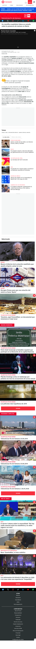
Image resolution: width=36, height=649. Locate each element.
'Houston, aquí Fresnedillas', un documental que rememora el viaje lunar (18, 304)
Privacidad (18, 632)
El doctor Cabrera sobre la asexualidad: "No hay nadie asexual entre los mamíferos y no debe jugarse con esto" (18, 510)
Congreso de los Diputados (18, 184)
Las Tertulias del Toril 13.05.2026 (6, 161)
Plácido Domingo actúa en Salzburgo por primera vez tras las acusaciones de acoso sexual (18, 364)
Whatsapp (33, 20)
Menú (34, 2)
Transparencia (18, 615)
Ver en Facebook (3, 590)
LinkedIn (23, 20)
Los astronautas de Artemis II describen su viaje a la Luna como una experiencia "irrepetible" (18, 564)
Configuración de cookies (18, 639)
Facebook (2, 21)
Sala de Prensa (18, 610)
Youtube (28, 20)
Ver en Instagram (13, 589)
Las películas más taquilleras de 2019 (18, 390)
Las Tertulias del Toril (17, 158)
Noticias (4, 5)
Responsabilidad (18, 612)
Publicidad (18, 619)
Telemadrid (18, 597)
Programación (30, 5)
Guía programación (18, 604)
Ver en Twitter (8, 590)
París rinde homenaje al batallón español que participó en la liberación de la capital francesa (18, 337)
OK (18, 47)
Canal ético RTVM (18, 628)
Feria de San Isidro (15, 140)
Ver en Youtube (28, 589)
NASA (6, 132)
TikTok (17, 21)
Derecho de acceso (18, 621)
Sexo (2, 521)
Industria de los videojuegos (9, 550)
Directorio (18, 617)
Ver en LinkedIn (23, 589)
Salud (12, 149)
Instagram (12, 20)
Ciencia (3, 132)
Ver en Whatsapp (33, 589)
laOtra (18, 602)
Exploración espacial (13, 132)
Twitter (7, 21)
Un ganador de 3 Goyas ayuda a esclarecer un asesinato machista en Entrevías (6, 170)
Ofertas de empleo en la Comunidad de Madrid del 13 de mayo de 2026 (6, 179)
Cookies (18, 637)
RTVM (18, 593)
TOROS (3, 9)
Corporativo (18, 609)
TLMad (11, 5)
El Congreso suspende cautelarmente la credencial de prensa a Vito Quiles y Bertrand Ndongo (6, 188)
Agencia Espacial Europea (24, 132)
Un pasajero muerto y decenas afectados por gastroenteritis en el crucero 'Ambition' (6, 153)
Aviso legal (18, 635)
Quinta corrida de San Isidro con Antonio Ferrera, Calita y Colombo (6, 144)
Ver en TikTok (18, 590)
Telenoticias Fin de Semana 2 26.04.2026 (18, 475)
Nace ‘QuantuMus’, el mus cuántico (18, 539)
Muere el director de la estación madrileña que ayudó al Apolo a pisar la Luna (17, 251)
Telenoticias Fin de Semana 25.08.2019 (18, 425)
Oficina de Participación (18, 630)
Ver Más (18, 408)
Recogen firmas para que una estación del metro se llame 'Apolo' (17, 277)
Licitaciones (18, 626)
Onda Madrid (19, 5)
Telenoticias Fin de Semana (8, 315)
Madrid (3, 262)
